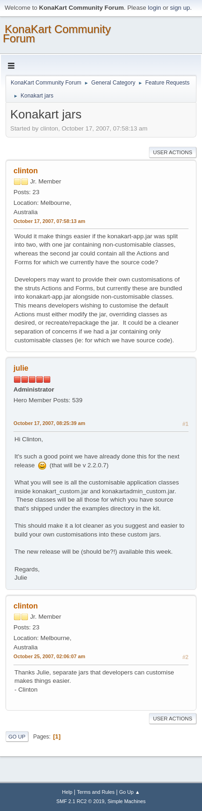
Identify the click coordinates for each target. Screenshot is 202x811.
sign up (180, 7)
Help (67, 792)
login (154, 7)
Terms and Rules (95, 792)
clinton (25, 171)
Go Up (17, 736)
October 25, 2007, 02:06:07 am (49, 656)
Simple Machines (127, 801)
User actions (172, 152)
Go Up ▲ (129, 792)
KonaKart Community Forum (57, 34)
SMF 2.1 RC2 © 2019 (80, 801)
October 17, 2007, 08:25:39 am (49, 423)
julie (20, 368)
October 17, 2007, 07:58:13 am (49, 221)
